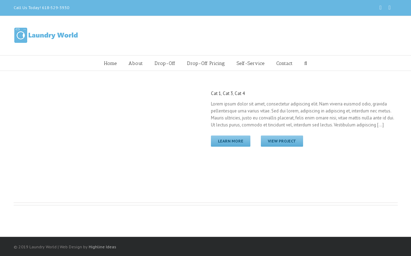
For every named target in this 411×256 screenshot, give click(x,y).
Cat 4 (240, 93)
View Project (282, 141)
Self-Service (250, 63)
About (136, 63)
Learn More (230, 141)
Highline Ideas (102, 246)
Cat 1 (216, 93)
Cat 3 (228, 93)
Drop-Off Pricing (206, 63)
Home (110, 63)
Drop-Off (165, 63)
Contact (284, 63)
